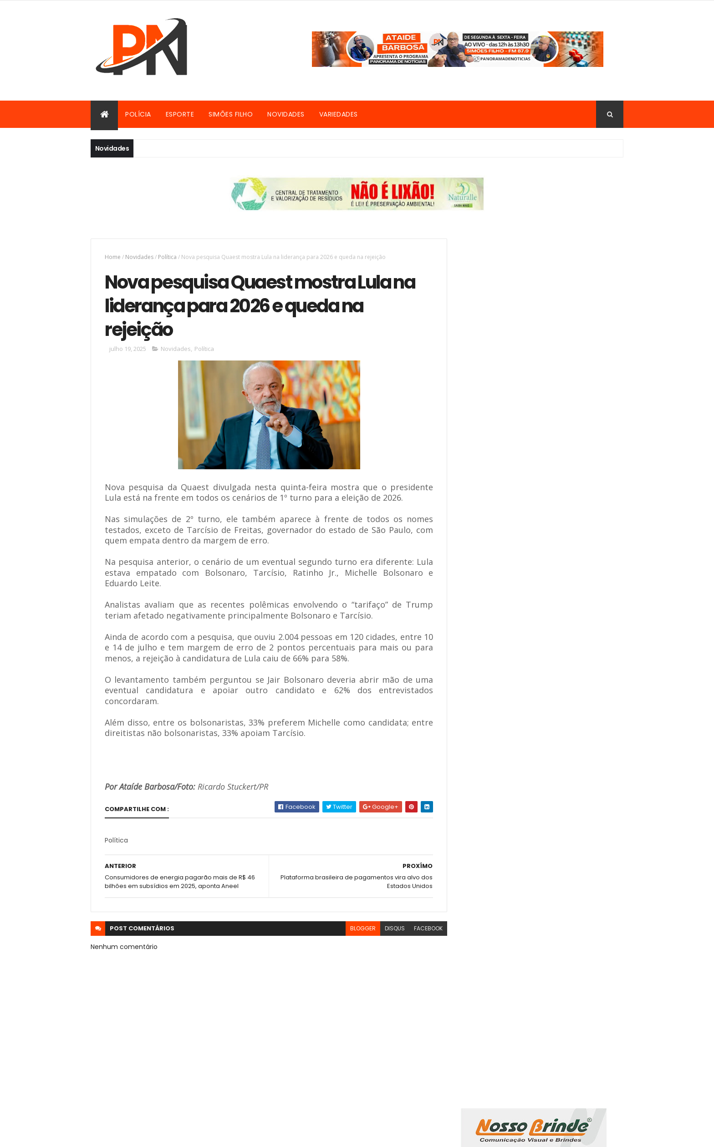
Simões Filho (231, 114)
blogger (356, 930)
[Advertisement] (540, 476)
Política (167, 257)
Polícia (138, 114)
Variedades (338, 114)
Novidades (286, 114)
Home (113, 257)
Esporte (180, 114)
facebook (421, 930)
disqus (388, 930)
